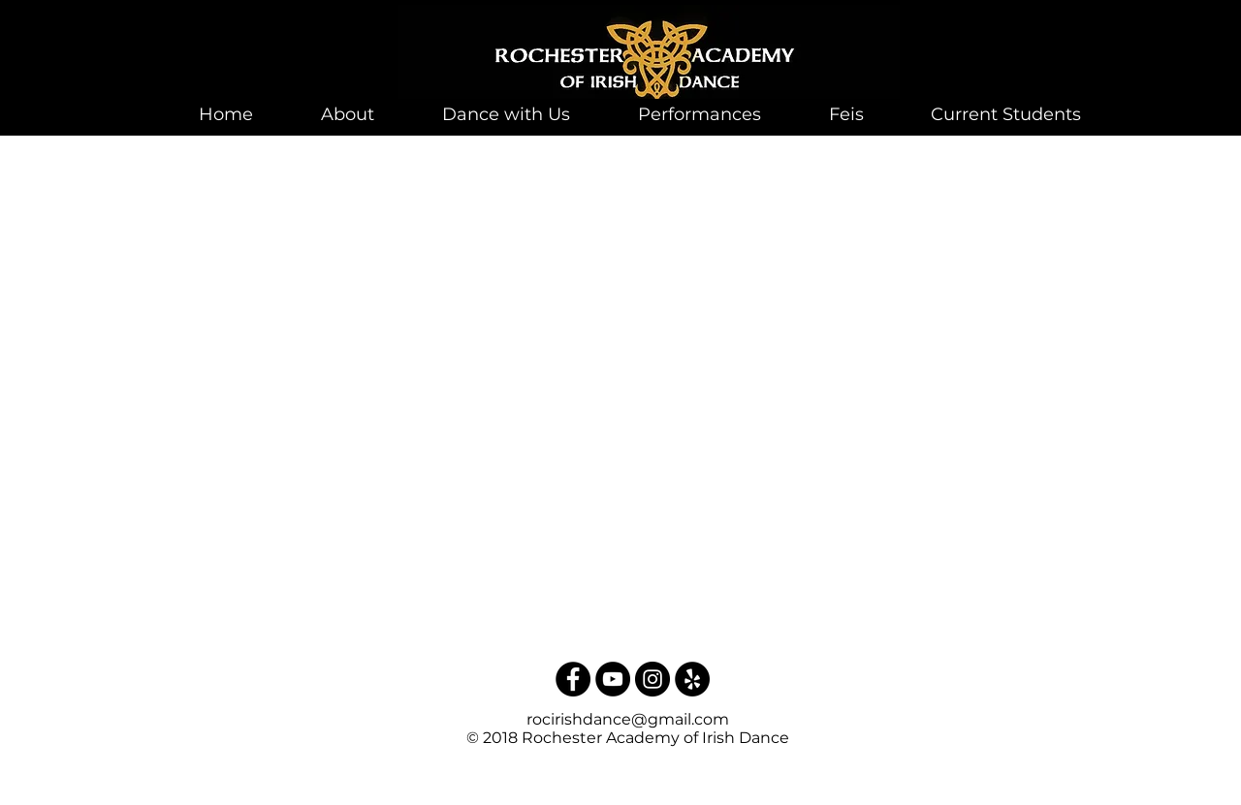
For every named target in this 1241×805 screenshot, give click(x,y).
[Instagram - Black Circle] (652, 679)
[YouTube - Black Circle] (612, 679)
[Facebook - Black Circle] (573, 679)
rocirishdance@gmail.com (627, 719)
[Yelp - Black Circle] (692, 679)
